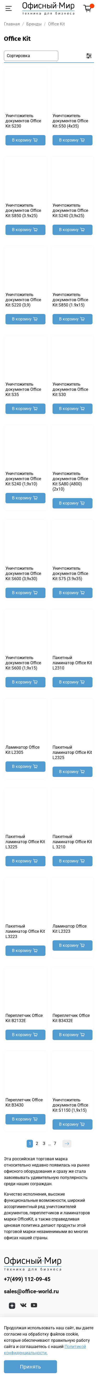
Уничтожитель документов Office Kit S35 (23, 389)
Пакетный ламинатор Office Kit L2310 (72, 663)
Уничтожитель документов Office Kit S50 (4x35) (70, 121)
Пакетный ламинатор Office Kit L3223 (25, 931)
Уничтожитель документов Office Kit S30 (70, 389)
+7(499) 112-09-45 (27, 1279)
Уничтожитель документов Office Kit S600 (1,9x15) (23, 663)
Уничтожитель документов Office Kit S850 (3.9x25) (23, 210)
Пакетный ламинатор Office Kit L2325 (72, 752)
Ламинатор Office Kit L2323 (70, 929)
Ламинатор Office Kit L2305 (22, 750)
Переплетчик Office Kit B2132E (24, 1018)
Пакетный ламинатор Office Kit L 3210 (72, 841)
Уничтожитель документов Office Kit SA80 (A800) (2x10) (70, 481)
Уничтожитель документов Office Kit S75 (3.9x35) (70, 573)
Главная (12, 24)
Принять (30, 1367)
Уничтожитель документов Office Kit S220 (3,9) (23, 299)
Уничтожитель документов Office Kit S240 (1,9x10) (23, 478)
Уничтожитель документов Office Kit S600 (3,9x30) (23, 573)
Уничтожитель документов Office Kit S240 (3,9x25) (70, 210)
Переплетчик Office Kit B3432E (71, 1018)
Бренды (34, 24)
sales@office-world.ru (31, 1291)
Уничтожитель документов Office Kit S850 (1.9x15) (70, 299)
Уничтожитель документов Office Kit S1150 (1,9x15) (70, 1105)
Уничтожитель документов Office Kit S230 (23, 121)
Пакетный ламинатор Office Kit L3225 (25, 841)
